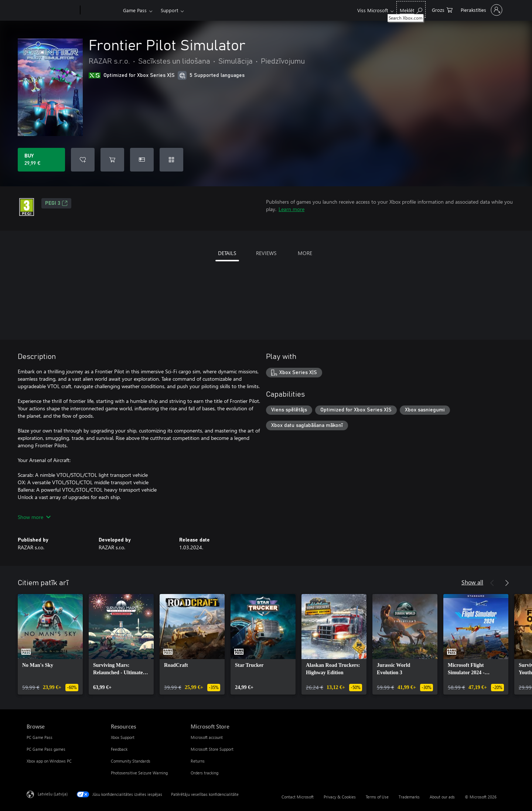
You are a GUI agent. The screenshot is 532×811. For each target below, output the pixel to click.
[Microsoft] (52, 10)
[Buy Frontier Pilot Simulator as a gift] (142, 160)
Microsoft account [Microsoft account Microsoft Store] (207, 737)
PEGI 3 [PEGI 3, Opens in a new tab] (56, 203)
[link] (50, 644)
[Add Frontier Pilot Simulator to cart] (112, 160)
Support (169, 10)
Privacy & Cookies (340, 796)
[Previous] (492, 583)
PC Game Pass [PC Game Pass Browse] (39, 737)
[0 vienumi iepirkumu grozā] (442, 9)
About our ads (442, 796)
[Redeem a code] (171, 160)
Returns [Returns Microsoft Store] (198, 761)
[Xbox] (100, 10)
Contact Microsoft (298, 796)
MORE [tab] (305, 253)
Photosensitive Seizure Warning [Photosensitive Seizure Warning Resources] (139, 772)
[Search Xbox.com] (411, 9)
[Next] (506, 583)
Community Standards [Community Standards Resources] (130, 761)
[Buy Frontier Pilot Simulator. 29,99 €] (41, 160)
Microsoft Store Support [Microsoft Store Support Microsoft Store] (212, 749)
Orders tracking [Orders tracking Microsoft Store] (204, 772)
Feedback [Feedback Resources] (119, 749)
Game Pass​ (135, 10)
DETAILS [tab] (227, 253)
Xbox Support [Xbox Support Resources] (122, 737)
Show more (34, 516)
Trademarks (409, 796)
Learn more (291, 209)
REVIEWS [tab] (266, 253)
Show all (472, 582)
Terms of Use (377, 796)
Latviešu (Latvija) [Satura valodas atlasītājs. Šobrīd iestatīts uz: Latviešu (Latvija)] (53, 793)
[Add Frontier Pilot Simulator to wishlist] (83, 160)
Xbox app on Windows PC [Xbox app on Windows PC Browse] (49, 761)
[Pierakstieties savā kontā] (480, 10)
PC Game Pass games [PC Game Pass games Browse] (46, 749)
